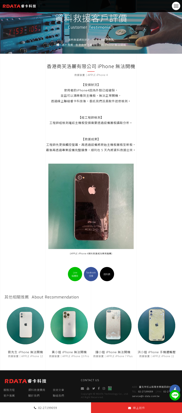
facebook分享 (91, 274)
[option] (91, 27)
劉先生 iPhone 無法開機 (25, 352)
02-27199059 (142, 391)
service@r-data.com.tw (146, 396)
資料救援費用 (36, 390)
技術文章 (58, 390)
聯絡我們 (58, 395)
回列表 (107, 274)
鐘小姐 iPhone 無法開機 (112, 352)
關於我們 (34, 395)
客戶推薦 (9, 395)
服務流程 (9, 390)
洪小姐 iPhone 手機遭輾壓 (157, 352)
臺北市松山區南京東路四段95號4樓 (155, 387)
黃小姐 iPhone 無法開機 (69, 352)
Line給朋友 (75, 274)
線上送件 (136, 408)
